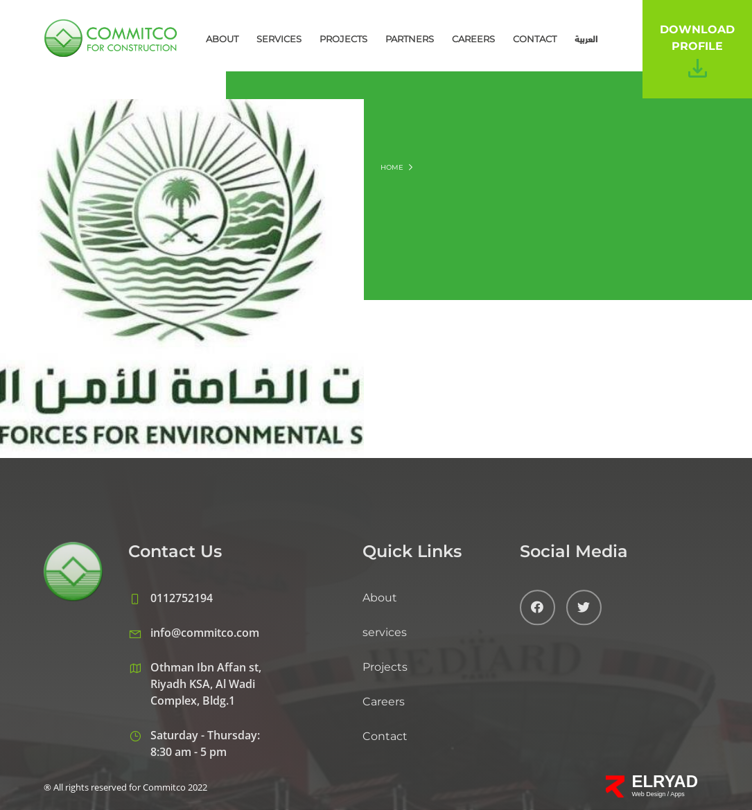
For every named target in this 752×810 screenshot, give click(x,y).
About (222, 38)
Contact (535, 38)
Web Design (649, 794)
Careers (473, 38)
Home (392, 167)
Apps (677, 794)
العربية (586, 39)
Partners (409, 38)
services (278, 38)
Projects (343, 38)
